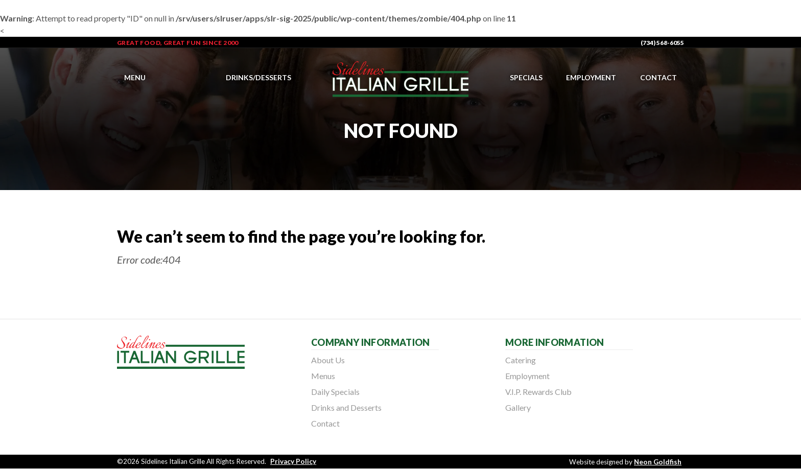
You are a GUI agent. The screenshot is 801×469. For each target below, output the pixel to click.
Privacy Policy (293, 461)
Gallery (518, 407)
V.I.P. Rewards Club (538, 391)
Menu (135, 77)
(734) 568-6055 (662, 42)
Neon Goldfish (657, 462)
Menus (323, 376)
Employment (591, 77)
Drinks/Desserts (258, 77)
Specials (526, 77)
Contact (658, 77)
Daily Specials (335, 391)
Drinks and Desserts (346, 407)
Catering (520, 360)
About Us (328, 360)
